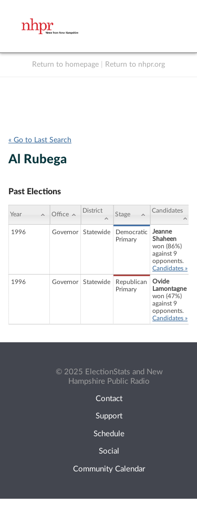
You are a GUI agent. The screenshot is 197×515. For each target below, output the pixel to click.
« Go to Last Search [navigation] (39, 140)
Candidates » (170, 268)
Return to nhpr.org (135, 64)
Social (109, 451)
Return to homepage (65, 64)
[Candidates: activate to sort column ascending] (171, 215)
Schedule (109, 434)
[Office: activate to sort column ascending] (65, 215)
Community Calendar (109, 469)
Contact (109, 399)
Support (109, 416)
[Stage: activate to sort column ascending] (131, 215)
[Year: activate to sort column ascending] (29, 215)
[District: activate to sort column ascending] (97, 215)
